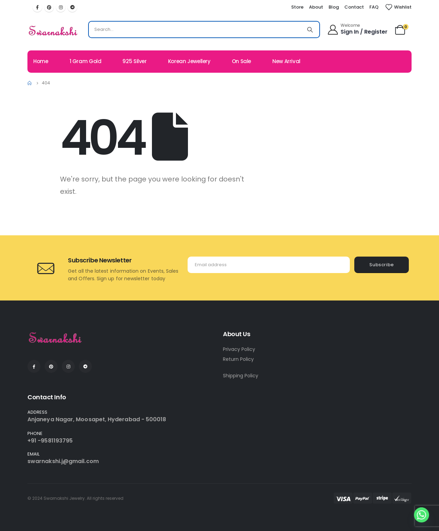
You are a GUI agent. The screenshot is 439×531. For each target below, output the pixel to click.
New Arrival (286, 61)
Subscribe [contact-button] (381, 265)
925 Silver (134, 61)
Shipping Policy (240, 375)
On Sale (241, 61)
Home (40, 61)
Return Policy (238, 359)
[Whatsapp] (421, 514)
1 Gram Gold (86, 61)
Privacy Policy (239, 349)
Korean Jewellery (189, 61)
